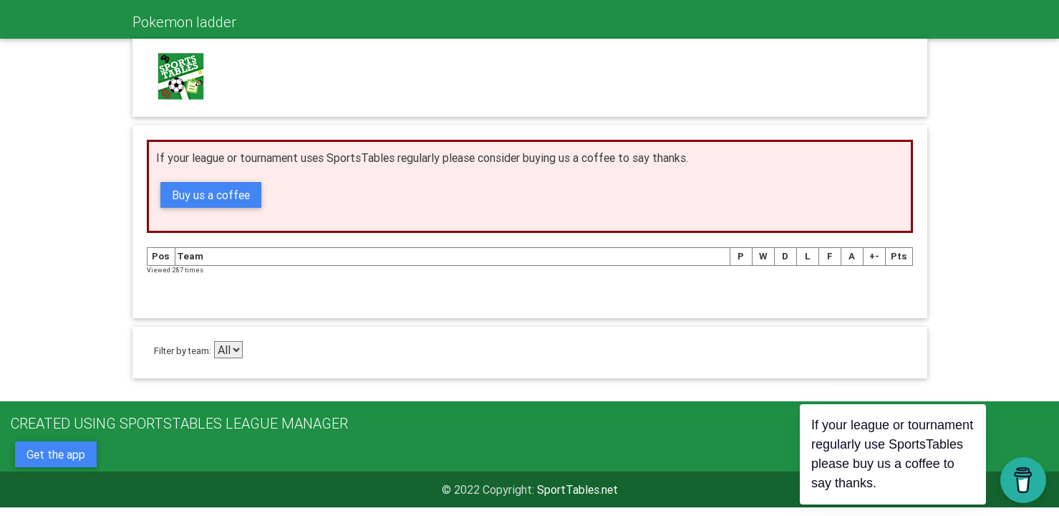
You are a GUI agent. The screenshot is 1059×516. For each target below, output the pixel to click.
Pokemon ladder (184, 22)
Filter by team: (182, 351)
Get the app (55, 454)
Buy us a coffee (211, 195)
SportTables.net (577, 489)
